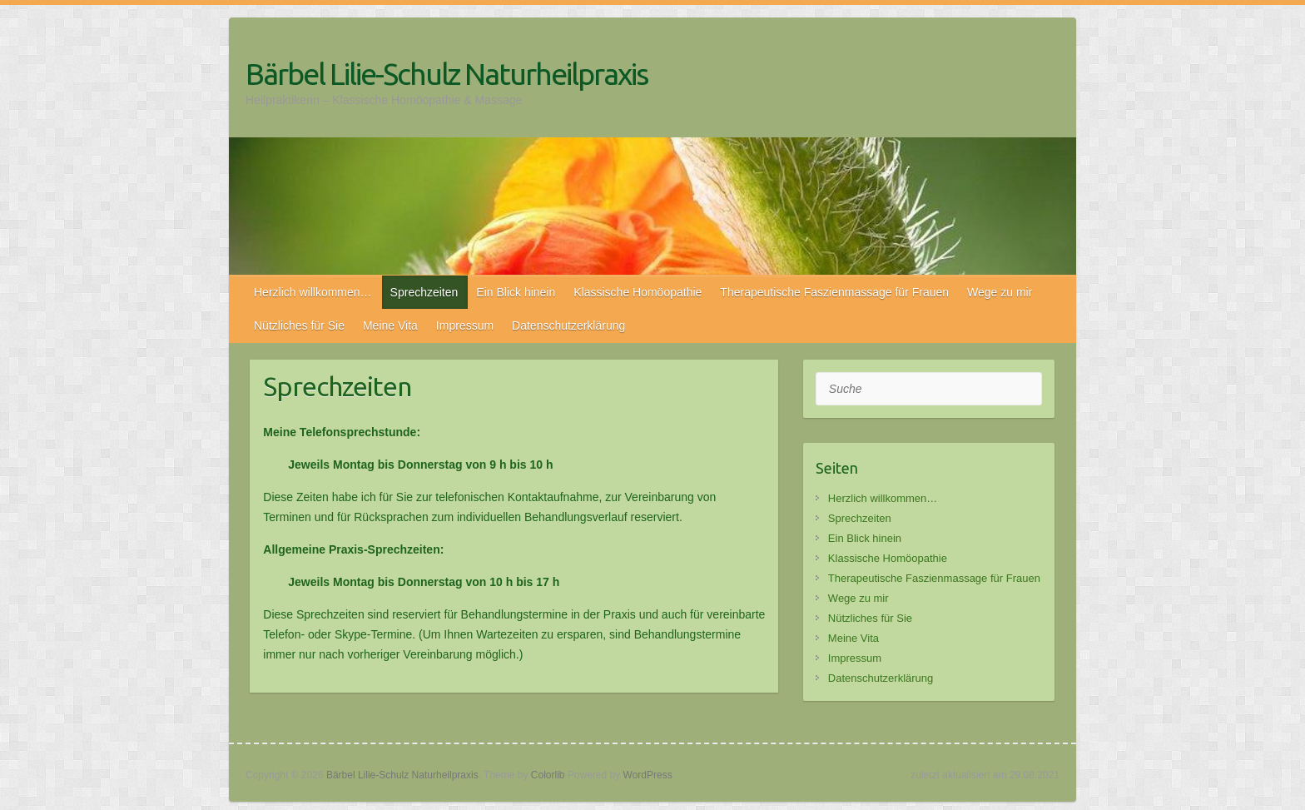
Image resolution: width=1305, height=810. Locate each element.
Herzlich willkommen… (313, 292)
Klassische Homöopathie (637, 292)
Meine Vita (390, 325)
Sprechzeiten (424, 292)
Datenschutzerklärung (568, 325)
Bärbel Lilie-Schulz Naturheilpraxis (447, 74)
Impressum (465, 325)
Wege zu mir (999, 292)
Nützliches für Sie (299, 325)
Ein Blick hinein (515, 292)
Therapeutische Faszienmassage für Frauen (834, 292)
